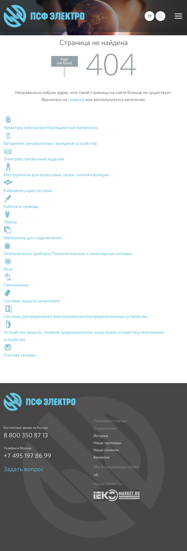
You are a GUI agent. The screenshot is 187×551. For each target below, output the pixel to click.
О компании (105, 428)
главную (76, 99)
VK (96, 475)
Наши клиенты (106, 450)
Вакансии (102, 457)
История (101, 435)
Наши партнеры (107, 443)
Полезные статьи (110, 420)
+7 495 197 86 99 (27, 455)
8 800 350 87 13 (26, 435)
